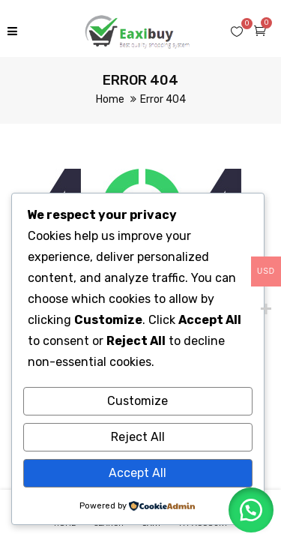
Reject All (138, 437)
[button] (251, 510)
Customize (137, 401)
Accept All (137, 473)
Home (110, 99)
